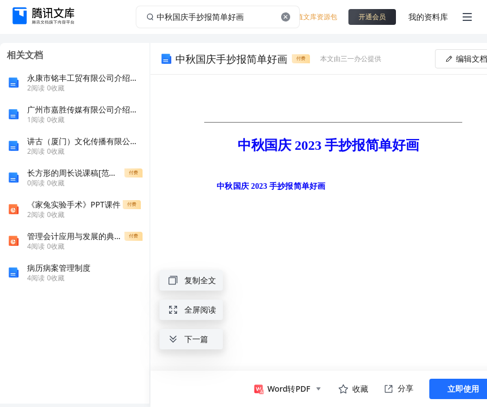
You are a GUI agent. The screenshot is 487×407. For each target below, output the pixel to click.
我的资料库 (428, 16)
